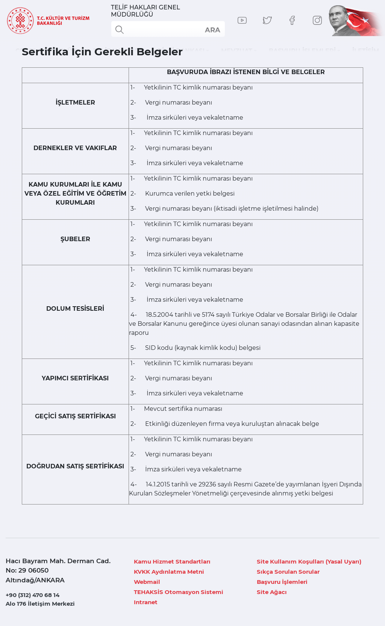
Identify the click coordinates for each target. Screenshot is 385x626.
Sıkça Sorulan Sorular (288, 571)
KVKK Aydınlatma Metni (169, 571)
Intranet (146, 602)
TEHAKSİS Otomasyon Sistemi (178, 592)
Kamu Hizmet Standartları (172, 561)
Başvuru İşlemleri (282, 581)
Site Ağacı (272, 592)
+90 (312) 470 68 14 (32, 595)
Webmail (147, 581)
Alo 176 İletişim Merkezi (40, 603)
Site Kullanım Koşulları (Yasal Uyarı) (309, 561)
